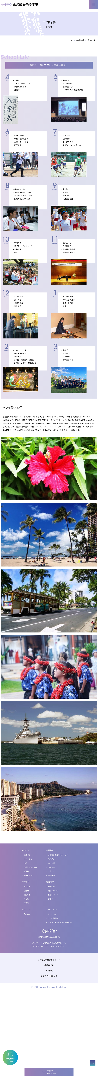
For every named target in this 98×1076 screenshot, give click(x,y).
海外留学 (51, 940)
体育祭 (26, 980)
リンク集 (49, 1047)
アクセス (51, 948)
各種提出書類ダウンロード (49, 1037)
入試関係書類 (53, 995)
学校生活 (80, 117)
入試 (25, 940)
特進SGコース (53, 972)
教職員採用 (49, 1042)
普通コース (52, 976)
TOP (70, 117)
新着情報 (27, 932)
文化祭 (26, 976)
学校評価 (51, 952)
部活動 (26, 948)
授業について (53, 968)
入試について (53, 991)
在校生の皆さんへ (30, 944)
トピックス (28, 936)
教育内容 (51, 963)
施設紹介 (51, 936)
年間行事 (27, 972)
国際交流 (51, 944)
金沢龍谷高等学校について (58, 932)
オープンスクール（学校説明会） (60, 999)
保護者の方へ (29, 952)
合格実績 (27, 991)
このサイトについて (49, 1053)
